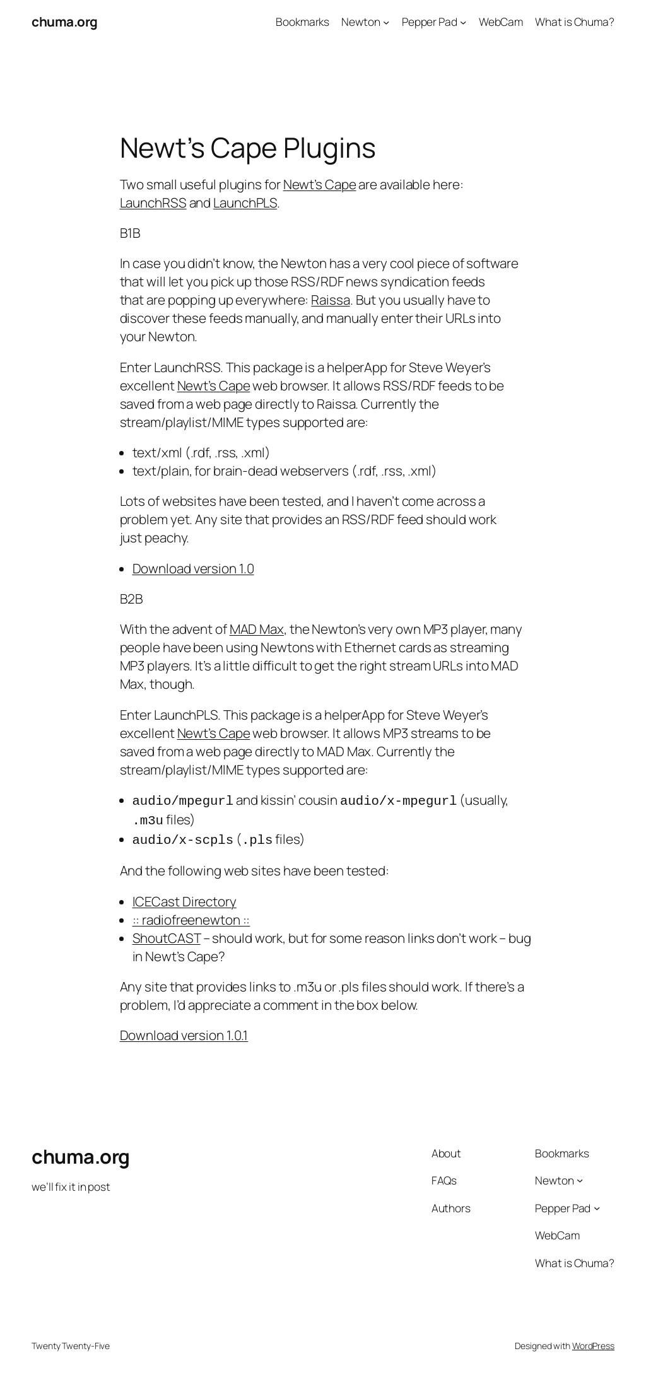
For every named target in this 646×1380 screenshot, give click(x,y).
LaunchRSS (153, 202)
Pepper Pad (429, 21)
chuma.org (65, 21)
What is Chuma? (574, 21)
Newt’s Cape (319, 184)
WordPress (593, 1342)
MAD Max (257, 629)
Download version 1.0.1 (184, 1031)
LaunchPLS (245, 202)
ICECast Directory (184, 897)
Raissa (330, 299)
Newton (360, 21)
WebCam (501, 21)
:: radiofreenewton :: (191, 916)
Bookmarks (302, 21)
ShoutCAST (166, 934)
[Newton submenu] (386, 21)
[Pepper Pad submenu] (463, 21)
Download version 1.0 (193, 568)
